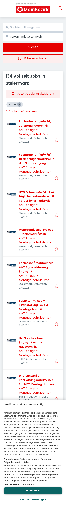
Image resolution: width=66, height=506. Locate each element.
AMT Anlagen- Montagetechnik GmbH (35, 132)
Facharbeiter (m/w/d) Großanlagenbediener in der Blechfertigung (36, 159)
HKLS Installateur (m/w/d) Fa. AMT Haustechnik (31, 342)
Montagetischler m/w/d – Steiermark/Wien (36, 232)
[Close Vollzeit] (19, 104)
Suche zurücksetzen (21, 111)
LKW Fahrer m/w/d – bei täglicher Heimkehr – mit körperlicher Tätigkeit (36, 196)
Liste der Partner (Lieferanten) (19, 484)
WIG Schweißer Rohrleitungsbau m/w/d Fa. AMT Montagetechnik (36, 380)
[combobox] (33, 27)
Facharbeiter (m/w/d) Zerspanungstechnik (35, 123)
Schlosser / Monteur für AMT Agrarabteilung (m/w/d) (36, 267)
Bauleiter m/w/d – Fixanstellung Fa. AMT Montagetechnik (34, 305)
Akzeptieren (33, 490)
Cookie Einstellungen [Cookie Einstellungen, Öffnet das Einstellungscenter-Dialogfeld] (33, 499)
